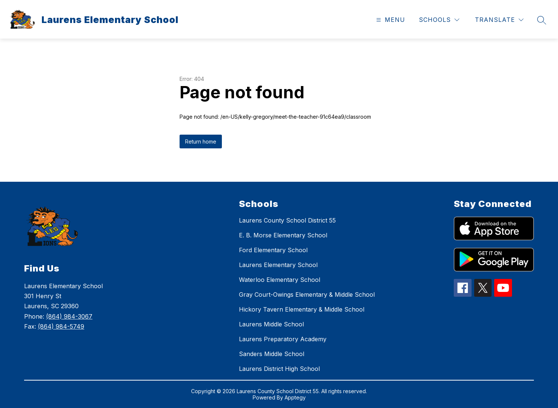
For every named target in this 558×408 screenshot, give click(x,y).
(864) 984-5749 (61, 326)
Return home (200, 141)
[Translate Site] (499, 19)
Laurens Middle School (271, 324)
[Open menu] (389, 19)
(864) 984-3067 (69, 316)
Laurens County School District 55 (287, 220)
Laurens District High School (279, 368)
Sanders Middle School (271, 354)
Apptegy (295, 397)
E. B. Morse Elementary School (283, 235)
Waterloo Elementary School (279, 279)
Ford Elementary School (273, 250)
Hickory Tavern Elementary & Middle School (301, 309)
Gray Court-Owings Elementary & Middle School (307, 294)
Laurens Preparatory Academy (282, 339)
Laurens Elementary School (278, 265)
